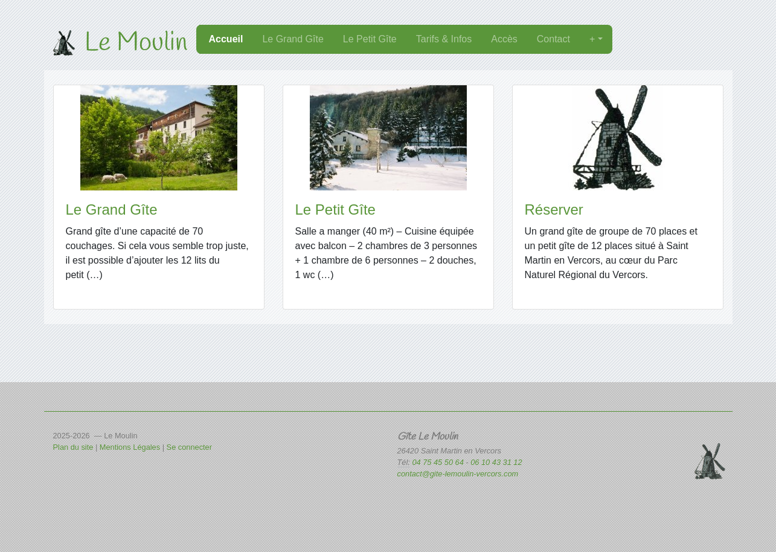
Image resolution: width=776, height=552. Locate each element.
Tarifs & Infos (444, 39)
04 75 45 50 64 (439, 462)
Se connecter (189, 447)
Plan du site (73, 447)
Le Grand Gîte (292, 39)
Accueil (226, 39)
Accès (504, 39)
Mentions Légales (130, 447)
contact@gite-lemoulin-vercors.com (458, 473)
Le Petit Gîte (370, 39)
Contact (553, 39)
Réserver (554, 209)
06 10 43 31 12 (496, 462)
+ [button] (593, 39)
